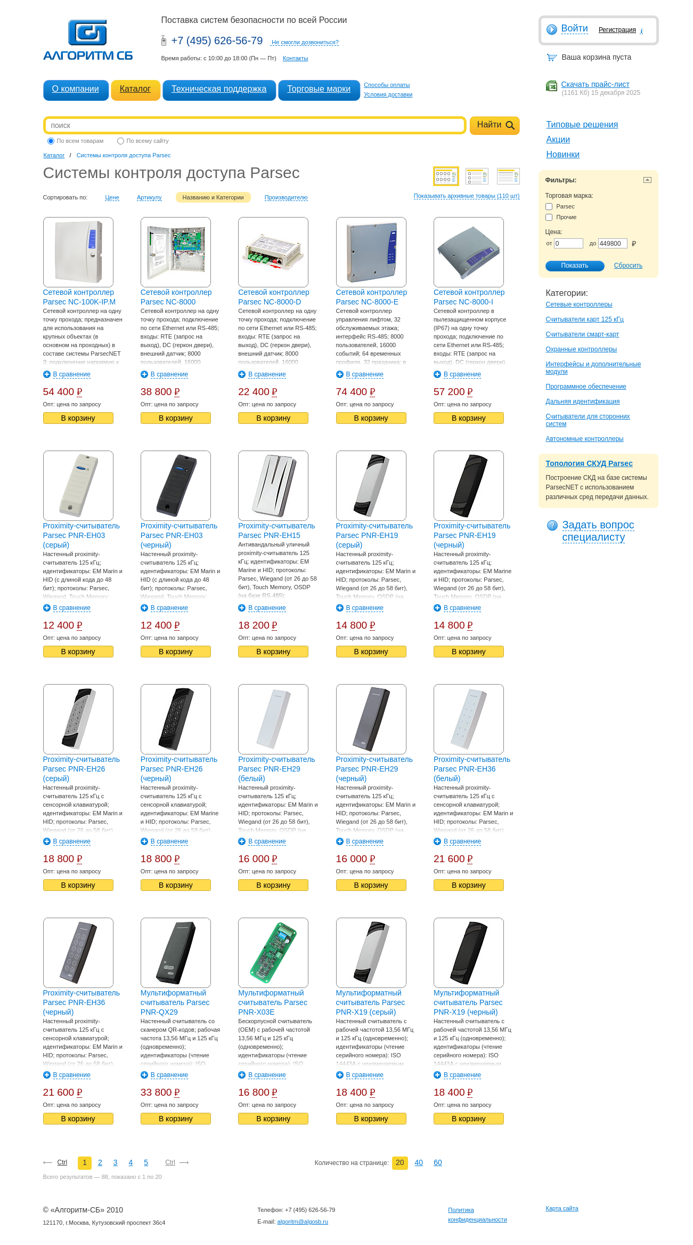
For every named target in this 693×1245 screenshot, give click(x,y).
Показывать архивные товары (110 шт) (467, 195)
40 (419, 1162)
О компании (75, 88)
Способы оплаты (387, 85)
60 (438, 1162)
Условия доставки (388, 94)
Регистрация (617, 30)
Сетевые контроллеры (579, 304)
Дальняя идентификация (583, 401)
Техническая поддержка (219, 88)
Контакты (295, 58)
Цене (112, 197)
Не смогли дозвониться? (305, 42)
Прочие (561, 217)
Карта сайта (562, 1208)
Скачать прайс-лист (595, 84)
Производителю (286, 197)
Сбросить (628, 265)
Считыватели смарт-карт (582, 334)
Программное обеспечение (586, 386)
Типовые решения (582, 124)
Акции (558, 139)
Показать (569, 266)
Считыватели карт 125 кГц (585, 319)
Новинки (563, 154)
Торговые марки (318, 88)
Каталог (135, 88)
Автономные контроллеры (585, 439)
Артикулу (149, 197)
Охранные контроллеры (581, 349)
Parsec (560, 206)
